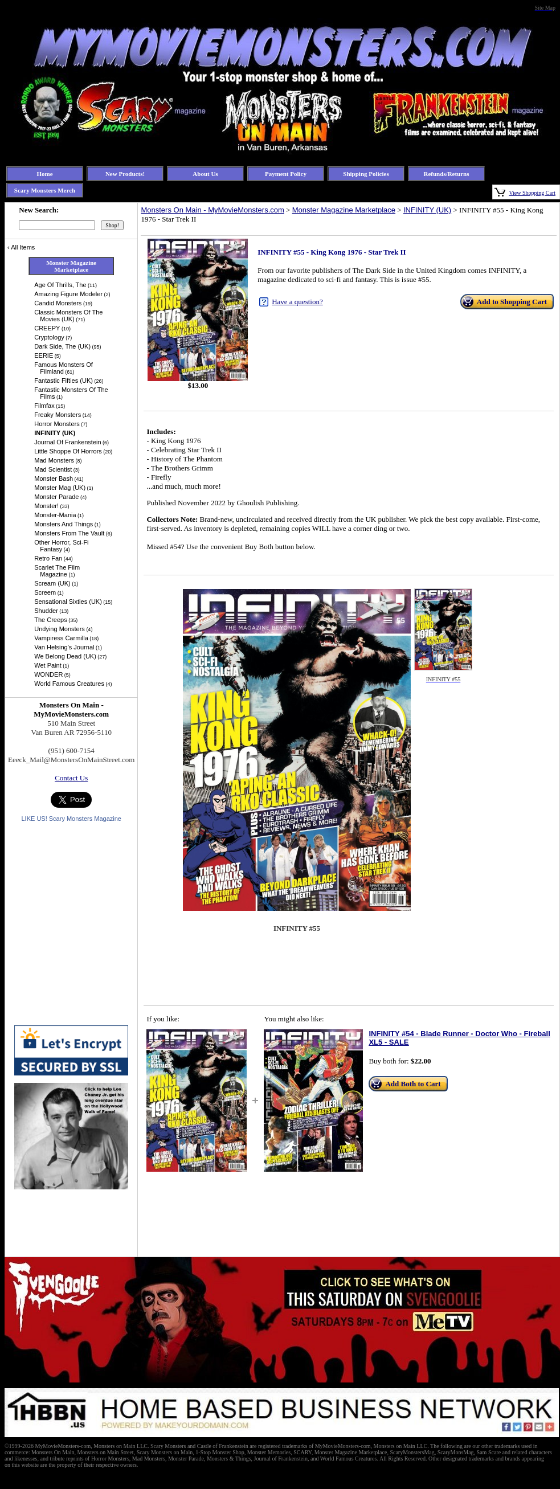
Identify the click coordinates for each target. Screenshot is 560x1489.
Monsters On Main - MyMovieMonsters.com (212, 210)
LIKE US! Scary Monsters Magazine (71, 818)
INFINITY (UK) (427, 210)
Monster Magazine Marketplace (343, 210)
